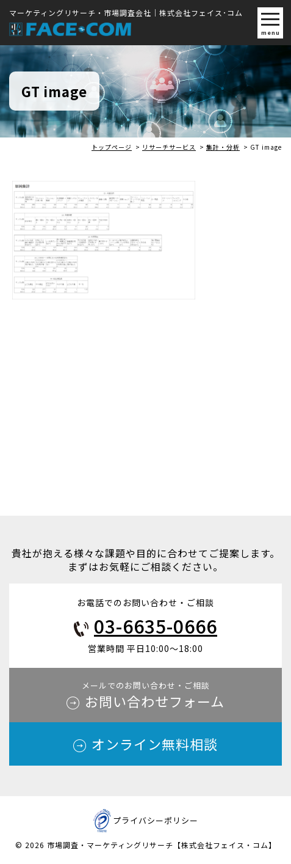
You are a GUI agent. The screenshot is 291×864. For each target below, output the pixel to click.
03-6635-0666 (155, 625)
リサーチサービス (169, 147)
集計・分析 (223, 147)
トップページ (112, 147)
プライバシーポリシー (155, 820)
